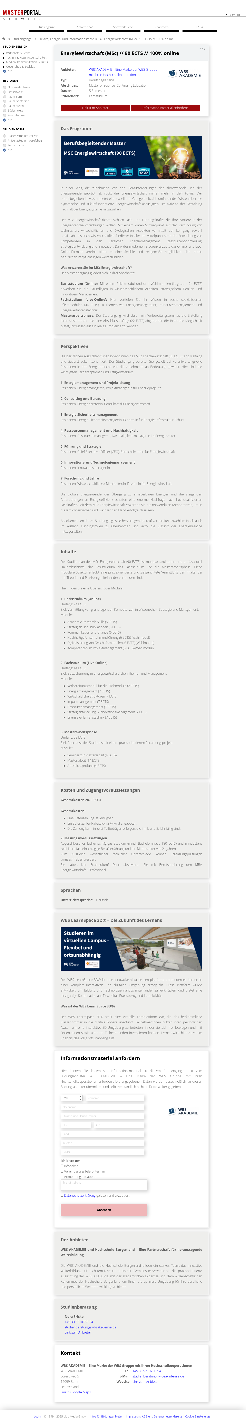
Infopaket (71, 1166)
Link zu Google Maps (76, 1392)
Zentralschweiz (17, 115)
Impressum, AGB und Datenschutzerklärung (154, 1416)
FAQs (199, 27)
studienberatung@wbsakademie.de (90, 1327)
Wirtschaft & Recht (18, 53)
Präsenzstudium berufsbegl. (25, 140)
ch (227, 15)
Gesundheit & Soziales (20, 66)
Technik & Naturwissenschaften (26, 57)
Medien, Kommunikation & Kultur (27, 62)
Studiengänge (21, 39)
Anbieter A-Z (85, 27)
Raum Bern (15, 96)
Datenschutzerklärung (80, 1195)
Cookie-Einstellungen (198, 1416)
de (238, 15)
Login (37, 1416)
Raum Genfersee (18, 101)
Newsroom (161, 27)
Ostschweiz (15, 92)
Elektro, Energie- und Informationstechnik (68, 39)
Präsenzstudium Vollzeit (23, 136)
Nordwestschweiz (19, 87)
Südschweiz (15, 110)
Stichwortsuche (123, 27)
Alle (10, 71)
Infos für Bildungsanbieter (106, 1416)
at (233, 15)
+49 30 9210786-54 (79, 1322)
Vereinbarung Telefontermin (84, 1171)
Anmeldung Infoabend (80, 1176)
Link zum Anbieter (95, 108)
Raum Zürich (16, 106)
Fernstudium (16, 145)
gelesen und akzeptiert (96, 1195)
